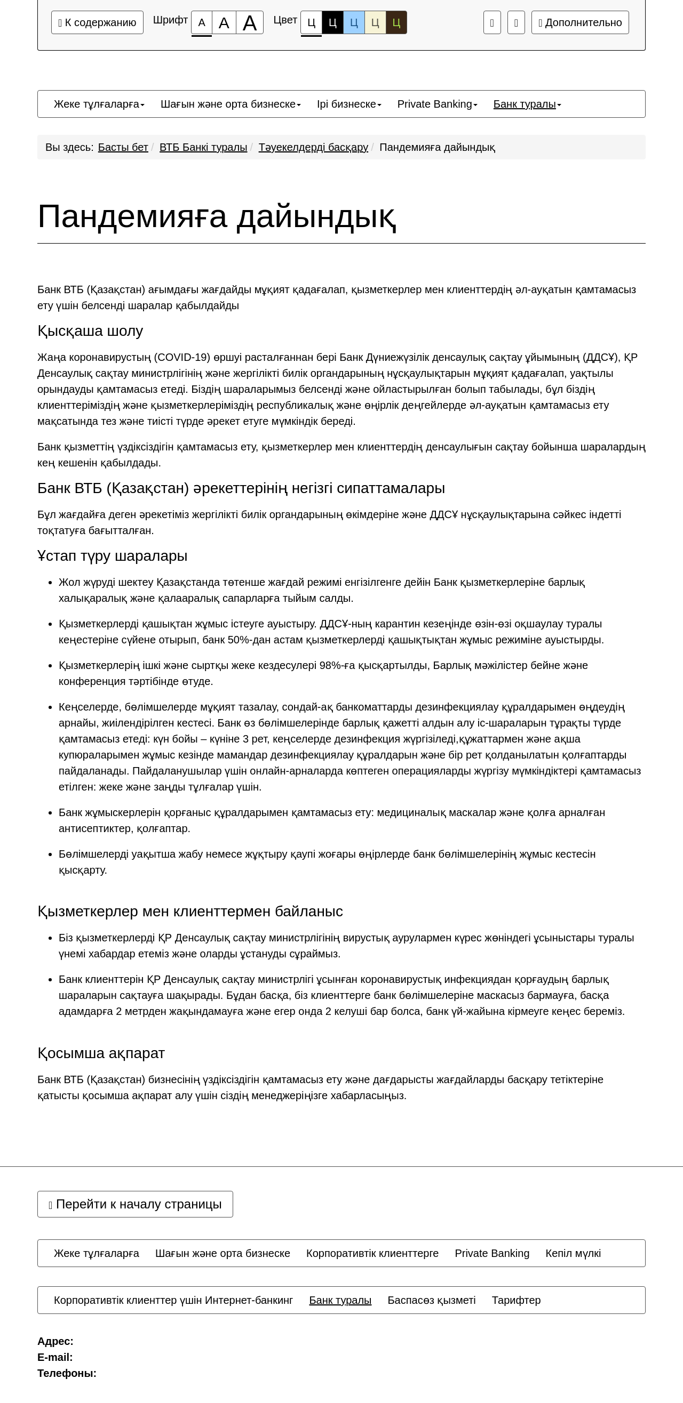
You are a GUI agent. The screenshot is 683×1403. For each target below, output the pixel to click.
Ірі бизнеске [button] (349, 104)
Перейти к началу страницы (135, 1204)
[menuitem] (99, 104)
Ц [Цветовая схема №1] (311, 25)
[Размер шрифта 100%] (201, 22)
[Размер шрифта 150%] (224, 22)
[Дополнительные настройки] (516, 22)
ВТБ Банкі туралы (203, 147)
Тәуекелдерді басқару (314, 147)
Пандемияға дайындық (437, 147)
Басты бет (123, 147)
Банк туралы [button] (527, 104)
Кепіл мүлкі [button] (573, 1253)
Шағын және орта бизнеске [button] (231, 104)
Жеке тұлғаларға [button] (99, 104)
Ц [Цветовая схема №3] (354, 22)
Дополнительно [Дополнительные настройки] (580, 22)
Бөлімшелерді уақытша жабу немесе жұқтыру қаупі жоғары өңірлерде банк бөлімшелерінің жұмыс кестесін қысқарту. (327, 862)
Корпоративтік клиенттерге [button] (372, 1253)
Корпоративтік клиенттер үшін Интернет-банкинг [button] (173, 1300)
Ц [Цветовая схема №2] (333, 22)
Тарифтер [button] (516, 1300)
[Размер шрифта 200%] (250, 22)
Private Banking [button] (438, 104)
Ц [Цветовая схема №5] (397, 22)
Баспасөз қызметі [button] (431, 1300)
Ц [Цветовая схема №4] (375, 22)
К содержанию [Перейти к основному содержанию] (97, 22)
